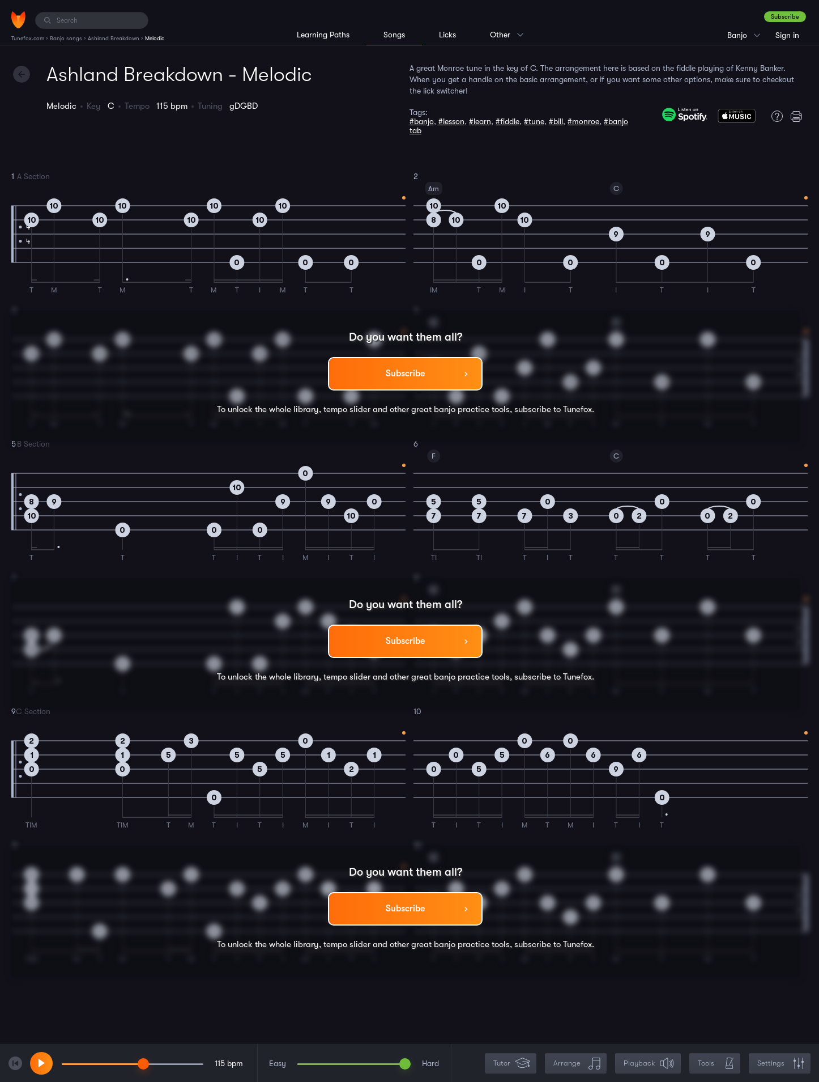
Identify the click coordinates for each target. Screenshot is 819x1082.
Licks (447, 34)
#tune (534, 121)
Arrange (576, 1064)
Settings (780, 1064)
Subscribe (785, 16)
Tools (716, 1064)
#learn (480, 121)
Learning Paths (323, 34)
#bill (556, 121)
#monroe (583, 121)
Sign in (787, 35)
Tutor (511, 1064)
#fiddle (507, 121)
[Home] (18, 19)
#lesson (451, 121)
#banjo (422, 121)
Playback (649, 1064)
